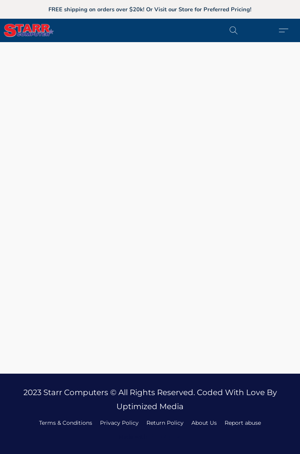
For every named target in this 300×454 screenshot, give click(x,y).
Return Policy (165, 422)
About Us (204, 422)
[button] (38, 30)
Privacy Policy (119, 422)
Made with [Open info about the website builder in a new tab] (150, 437)
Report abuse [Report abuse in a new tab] (243, 422)
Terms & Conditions (65, 422)
